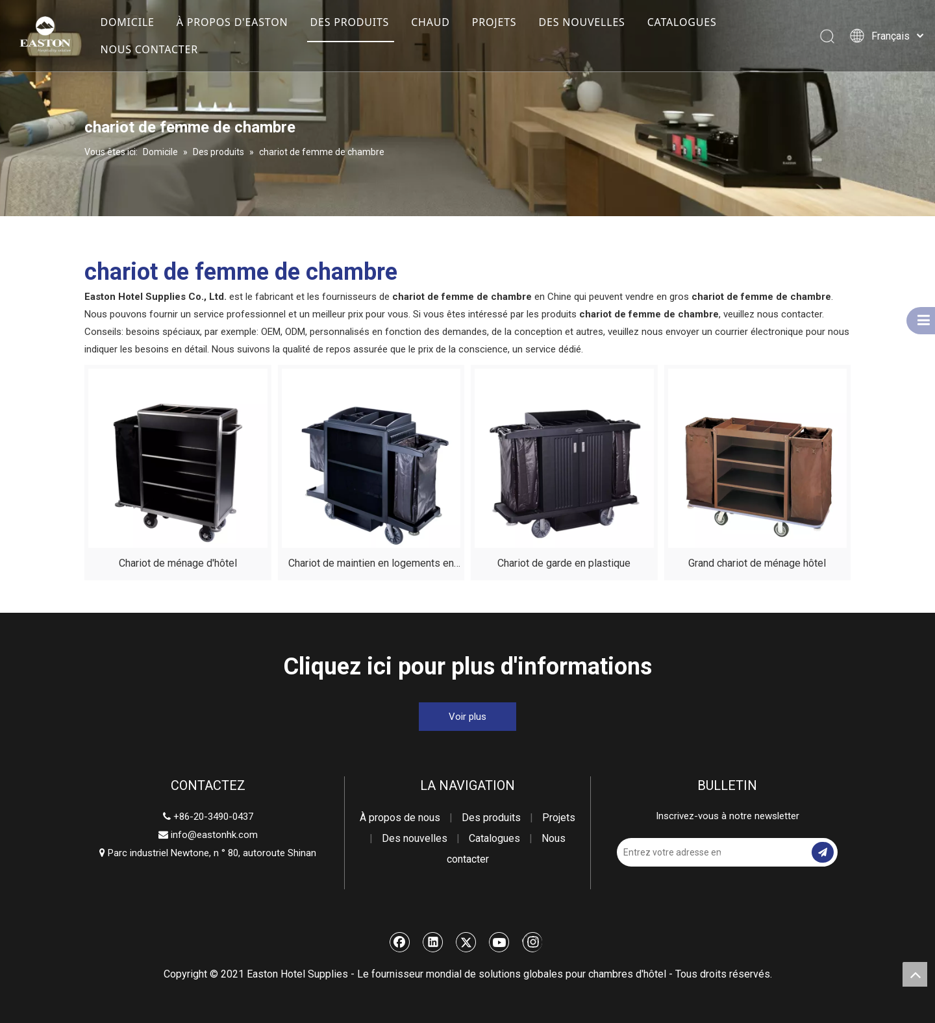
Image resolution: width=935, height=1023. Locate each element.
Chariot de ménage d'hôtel (178, 563)
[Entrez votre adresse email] (669, 852)
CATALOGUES (682, 22)
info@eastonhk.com (214, 835)
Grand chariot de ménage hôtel (757, 563)
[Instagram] (532, 941)
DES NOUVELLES (581, 22)
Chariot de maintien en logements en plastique (371, 565)
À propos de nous (400, 817)
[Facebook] (400, 941)
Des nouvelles (414, 838)
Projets (558, 817)
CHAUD (430, 22)
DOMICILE (127, 22)
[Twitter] (466, 941)
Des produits (491, 817)
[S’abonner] (823, 852)
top (915, 974)
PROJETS (494, 22)
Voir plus (467, 716)
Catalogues (494, 838)
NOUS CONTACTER (148, 49)
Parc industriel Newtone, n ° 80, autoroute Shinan (207, 853)
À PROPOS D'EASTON (232, 22)
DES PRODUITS (349, 22)
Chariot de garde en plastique (563, 563)
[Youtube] (499, 941)
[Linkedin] (433, 941)
